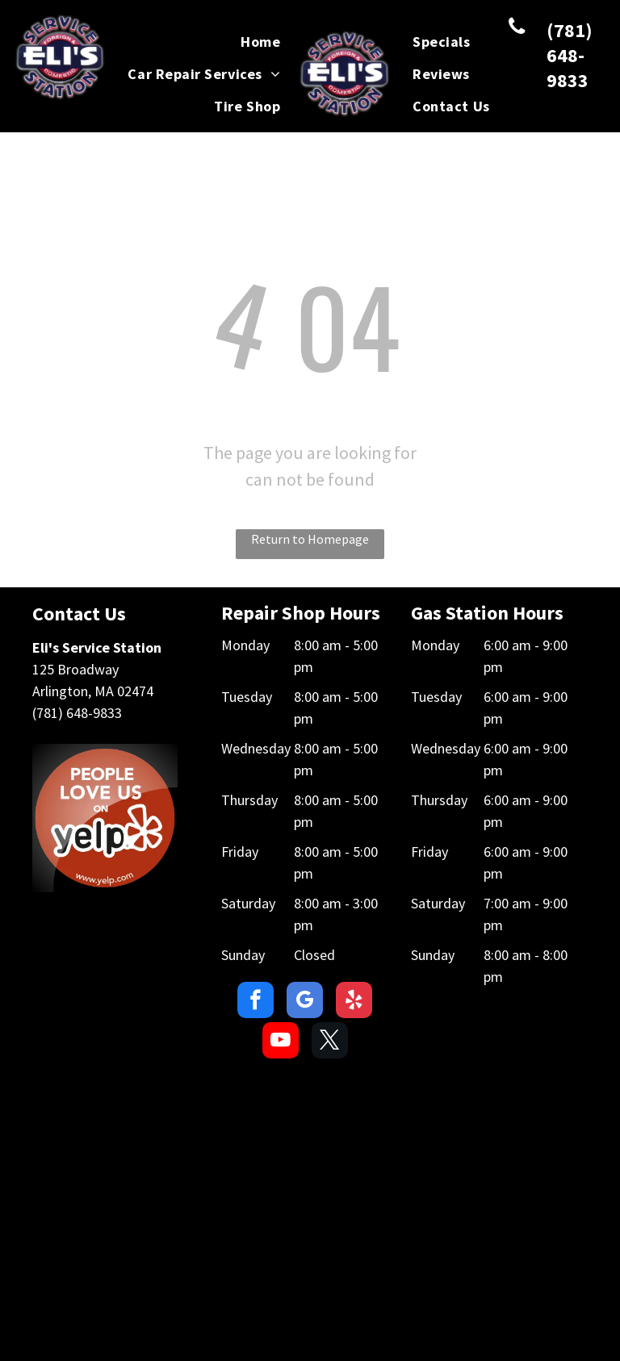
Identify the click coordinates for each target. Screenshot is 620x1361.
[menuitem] (260, 42)
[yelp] (354, 1002)
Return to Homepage (310, 539)
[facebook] (255, 1002)
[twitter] (330, 1042)
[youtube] (280, 1042)
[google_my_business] (305, 1002)
